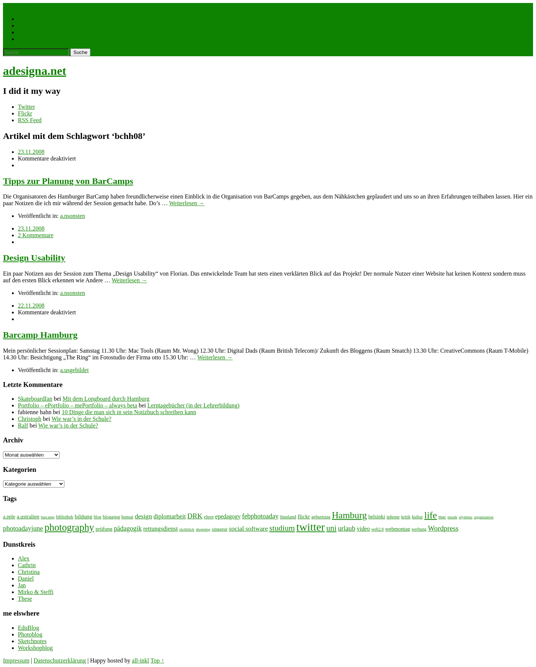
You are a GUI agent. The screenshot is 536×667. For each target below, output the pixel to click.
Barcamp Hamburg (40, 335)
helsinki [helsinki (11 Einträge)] (376, 517)
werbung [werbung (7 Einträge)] (419, 529)
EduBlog (28, 628)
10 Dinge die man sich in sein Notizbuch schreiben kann (129, 412)
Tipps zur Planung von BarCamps (68, 181)
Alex (23, 558)
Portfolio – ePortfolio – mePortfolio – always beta (77, 405)
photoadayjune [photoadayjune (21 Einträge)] (23, 528)
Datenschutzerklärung (60, 660)
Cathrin (27, 565)
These (25, 598)
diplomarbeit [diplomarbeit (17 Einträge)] (169, 516)
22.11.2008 (31, 305)
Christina (29, 572)
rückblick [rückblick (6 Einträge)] (186, 529)
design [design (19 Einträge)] (143, 516)
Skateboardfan (35, 399)
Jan (22, 585)
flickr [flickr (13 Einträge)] (303, 516)
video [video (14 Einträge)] (363, 528)
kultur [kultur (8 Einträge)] (417, 517)
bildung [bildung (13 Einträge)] (83, 516)
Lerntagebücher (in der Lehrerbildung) (193, 405)
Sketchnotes (32, 641)
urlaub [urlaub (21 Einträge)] (346, 528)
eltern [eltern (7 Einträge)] (209, 517)
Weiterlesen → (186, 203)
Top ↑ (157, 660)
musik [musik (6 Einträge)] (452, 517)
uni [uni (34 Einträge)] (331, 528)
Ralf (23, 425)
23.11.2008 (31, 152)
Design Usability (34, 258)
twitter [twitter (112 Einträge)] (310, 527)
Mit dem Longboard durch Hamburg (106, 399)
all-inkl (140, 660)
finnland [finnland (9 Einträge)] (288, 517)
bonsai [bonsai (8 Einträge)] (127, 517)
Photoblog (30, 634)
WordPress (31, 32)
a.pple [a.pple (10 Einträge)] (9, 517)
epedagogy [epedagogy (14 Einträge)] (227, 516)
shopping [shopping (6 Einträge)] (203, 529)
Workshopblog (35, 648)
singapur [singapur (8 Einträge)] (219, 529)
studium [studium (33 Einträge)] (282, 528)
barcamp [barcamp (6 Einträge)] (48, 517)
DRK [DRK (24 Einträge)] (194, 516)
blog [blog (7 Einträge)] (97, 517)
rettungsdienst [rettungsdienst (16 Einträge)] (160, 528)
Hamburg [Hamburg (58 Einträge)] (349, 515)
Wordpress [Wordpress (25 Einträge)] (443, 528)
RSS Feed (30, 120)
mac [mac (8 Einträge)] (442, 517)
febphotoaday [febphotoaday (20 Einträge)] (260, 516)
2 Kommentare (36, 235)
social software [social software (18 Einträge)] (248, 528)
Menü (26, 6)
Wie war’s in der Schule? (81, 419)
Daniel (26, 578)
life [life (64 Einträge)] (430, 515)
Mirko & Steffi (36, 592)
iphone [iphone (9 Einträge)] (393, 517)
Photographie (34, 25)
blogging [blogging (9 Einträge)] (111, 517)
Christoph (29, 419)
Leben (25, 19)
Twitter (26, 107)
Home (10, 6)
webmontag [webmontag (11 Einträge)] (397, 529)
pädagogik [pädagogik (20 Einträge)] (128, 528)
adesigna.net (34, 70)
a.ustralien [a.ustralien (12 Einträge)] (28, 517)
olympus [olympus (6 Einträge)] (465, 517)
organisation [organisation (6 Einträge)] (484, 517)
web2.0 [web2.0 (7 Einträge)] (377, 529)
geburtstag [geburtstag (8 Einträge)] (321, 517)
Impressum (16, 660)
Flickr (25, 113)
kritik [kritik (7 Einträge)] (406, 517)
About (25, 39)
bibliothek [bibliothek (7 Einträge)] (64, 517)
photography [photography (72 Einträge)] (69, 527)
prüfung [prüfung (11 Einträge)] (104, 529)
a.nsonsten (72, 216)
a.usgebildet (74, 370)
